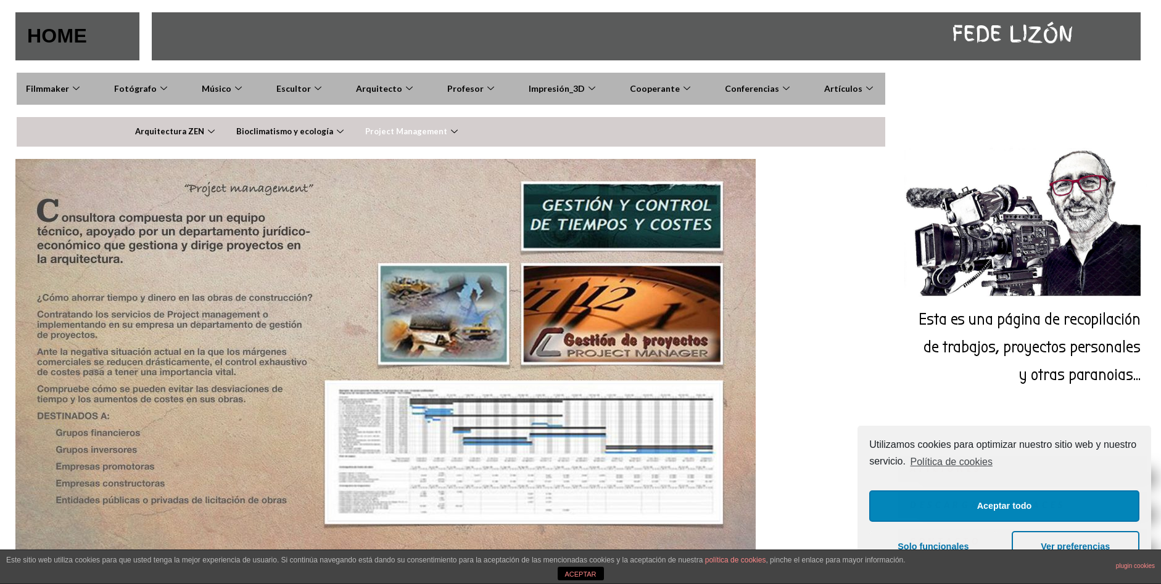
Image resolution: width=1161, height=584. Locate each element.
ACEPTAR (580, 574)
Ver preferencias (1075, 546)
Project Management (413, 131)
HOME (57, 36)
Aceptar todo (1004, 506)
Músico (223, 88)
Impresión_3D (563, 88)
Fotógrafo (142, 88)
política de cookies (735, 560)
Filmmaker (54, 88)
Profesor (472, 88)
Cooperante (661, 88)
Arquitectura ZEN (176, 131)
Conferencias (759, 88)
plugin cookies (1135, 565)
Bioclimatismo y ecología (291, 131)
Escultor (300, 88)
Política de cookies (952, 461)
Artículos (850, 88)
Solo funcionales (933, 546)
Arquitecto (386, 88)
